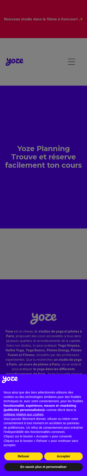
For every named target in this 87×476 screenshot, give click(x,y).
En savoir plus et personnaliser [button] (43, 467)
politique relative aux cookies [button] (24, 414)
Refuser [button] (23, 456)
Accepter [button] (63, 456)
